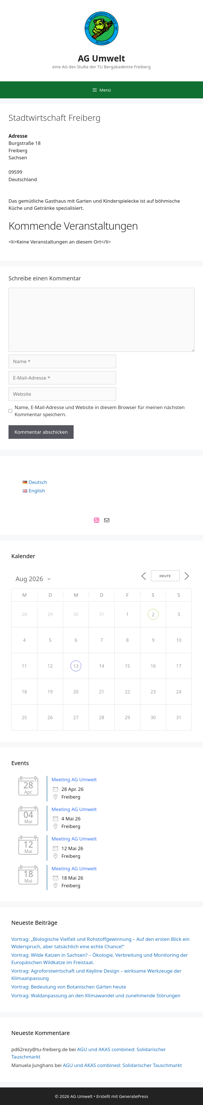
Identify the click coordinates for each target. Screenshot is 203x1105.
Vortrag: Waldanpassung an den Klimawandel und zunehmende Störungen (95, 995)
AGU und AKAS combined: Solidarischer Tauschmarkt (122, 1065)
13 (75, 666)
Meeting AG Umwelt (74, 779)
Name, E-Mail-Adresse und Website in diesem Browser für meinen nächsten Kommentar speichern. (100, 411)
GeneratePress (133, 1096)
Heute (165, 576)
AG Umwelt (101, 58)
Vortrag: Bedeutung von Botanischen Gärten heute (68, 986)
